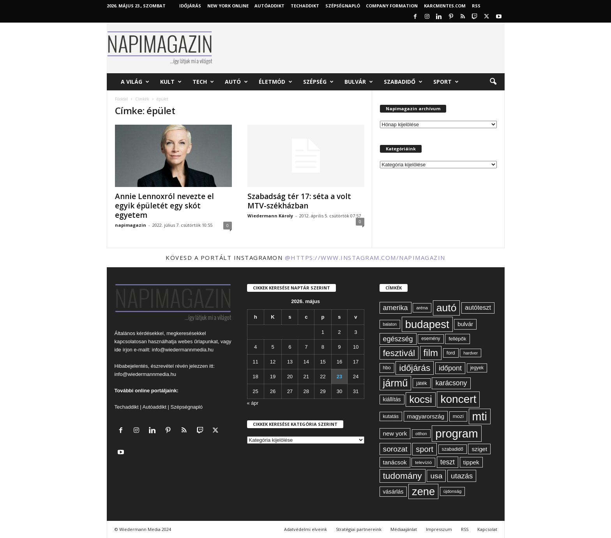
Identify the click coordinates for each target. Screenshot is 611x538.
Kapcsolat (487, 529)
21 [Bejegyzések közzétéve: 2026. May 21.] (306, 376)
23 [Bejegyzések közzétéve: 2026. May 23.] (339, 376)
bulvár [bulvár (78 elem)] (465, 324)
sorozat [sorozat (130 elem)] (395, 449)
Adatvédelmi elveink (305, 529)
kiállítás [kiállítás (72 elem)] (392, 399)
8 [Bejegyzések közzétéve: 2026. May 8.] (322, 347)
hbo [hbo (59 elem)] (387, 367)
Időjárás (190, 6)
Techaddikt (127, 407)
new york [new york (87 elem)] (395, 433)
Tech (203, 81)
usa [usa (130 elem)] (436, 476)
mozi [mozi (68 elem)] (458, 416)
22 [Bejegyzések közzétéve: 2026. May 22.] (322, 376)
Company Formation (392, 6)
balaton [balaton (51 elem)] (390, 324)
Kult (171, 81)
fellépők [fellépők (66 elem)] (457, 339)
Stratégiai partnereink (358, 529)
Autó (236, 81)
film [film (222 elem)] (431, 352)
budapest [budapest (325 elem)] (427, 324)
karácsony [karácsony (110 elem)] (451, 383)
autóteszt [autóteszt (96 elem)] (478, 307)
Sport (446, 81)
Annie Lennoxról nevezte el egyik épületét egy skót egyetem (164, 205)
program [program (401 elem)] (456, 433)
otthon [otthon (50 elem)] (421, 433)
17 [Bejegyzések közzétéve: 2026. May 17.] (355, 362)
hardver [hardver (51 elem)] (470, 353)
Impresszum (439, 529)
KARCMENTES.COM (445, 6)
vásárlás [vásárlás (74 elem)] (393, 492)
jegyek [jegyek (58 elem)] (477, 367)
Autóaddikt (154, 407)
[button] (493, 81)
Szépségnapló (342, 6)
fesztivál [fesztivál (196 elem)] (399, 353)
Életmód (275, 81)
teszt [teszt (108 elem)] (447, 462)
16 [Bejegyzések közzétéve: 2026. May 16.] (339, 362)
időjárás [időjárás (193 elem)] (414, 368)
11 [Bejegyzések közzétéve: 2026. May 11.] (255, 362)
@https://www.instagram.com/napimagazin (365, 257)
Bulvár (358, 81)
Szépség (318, 81)
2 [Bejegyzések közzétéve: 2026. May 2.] (339, 332)
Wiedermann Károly (270, 216)
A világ (135, 81)
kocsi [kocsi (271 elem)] (420, 399)
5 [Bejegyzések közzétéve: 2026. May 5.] (272, 347)
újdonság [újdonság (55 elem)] (452, 491)
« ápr (253, 403)
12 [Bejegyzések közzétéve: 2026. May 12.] (272, 362)
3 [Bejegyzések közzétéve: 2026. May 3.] (355, 332)
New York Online (228, 6)
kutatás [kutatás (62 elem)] (391, 416)
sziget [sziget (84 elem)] (479, 449)
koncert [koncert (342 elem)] (458, 399)
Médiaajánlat (403, 529)
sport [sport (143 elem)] (424, 449)
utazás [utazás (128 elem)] (462, 476)
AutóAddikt (269, 6)
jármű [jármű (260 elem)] (395, 382)
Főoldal (121, 99)
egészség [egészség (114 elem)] (398, 339)
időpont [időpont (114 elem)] (450, 368)
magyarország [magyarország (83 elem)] (425, 416)
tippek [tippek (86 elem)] (471, 462)
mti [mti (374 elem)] (479, 416)
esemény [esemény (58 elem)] (430, 338)
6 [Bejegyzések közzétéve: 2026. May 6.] (289, 347)
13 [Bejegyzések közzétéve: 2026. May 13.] (290, 362)
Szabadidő (403, 81)
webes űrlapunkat (198, 341)
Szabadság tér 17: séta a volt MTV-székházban (299, 201)
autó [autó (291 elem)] (446, 308)
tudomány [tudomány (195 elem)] (402, 476)
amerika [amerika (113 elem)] (395, 308)
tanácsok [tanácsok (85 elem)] (395, 462)
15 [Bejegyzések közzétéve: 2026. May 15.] (322, 362)
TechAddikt (305, 6)
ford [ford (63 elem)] (451, 353)
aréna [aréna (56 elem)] (422, 307)
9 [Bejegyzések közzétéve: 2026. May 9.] (339, 347)
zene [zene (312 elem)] (423, 491)
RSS (476, 6)
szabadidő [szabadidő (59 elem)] (452, 449)
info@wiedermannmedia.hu (183, 350)
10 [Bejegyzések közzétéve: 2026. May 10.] (355, 347)
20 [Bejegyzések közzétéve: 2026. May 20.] (290, 376)
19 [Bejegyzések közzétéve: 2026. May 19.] (272, 376)
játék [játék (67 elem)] (421, 383)
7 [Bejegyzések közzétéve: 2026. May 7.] (306, 347)
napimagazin (130, 225)
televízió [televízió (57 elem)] (423, 462)
